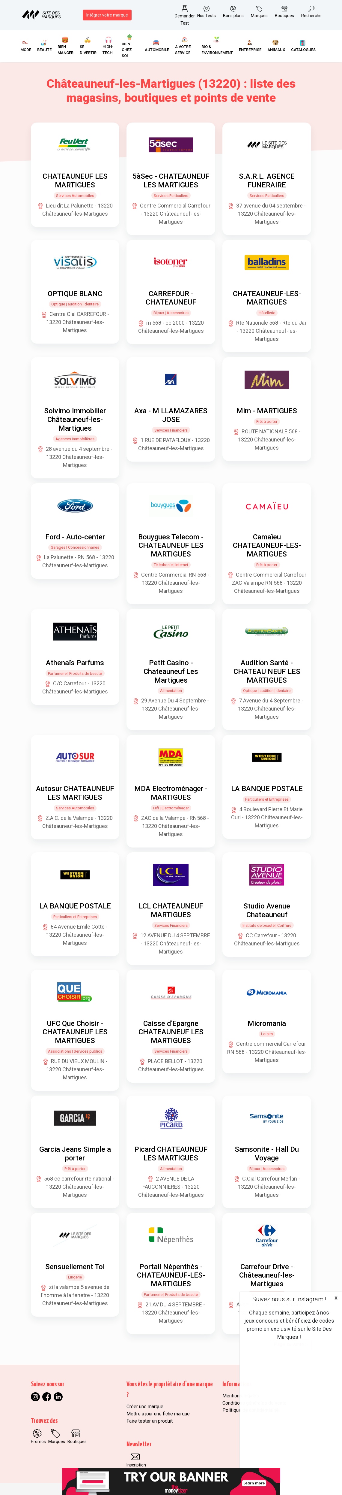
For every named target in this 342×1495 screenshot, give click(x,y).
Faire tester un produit (149, 1421)
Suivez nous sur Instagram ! (289, 1299)
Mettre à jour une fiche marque (158, 1414)
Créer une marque (144, 1406)
